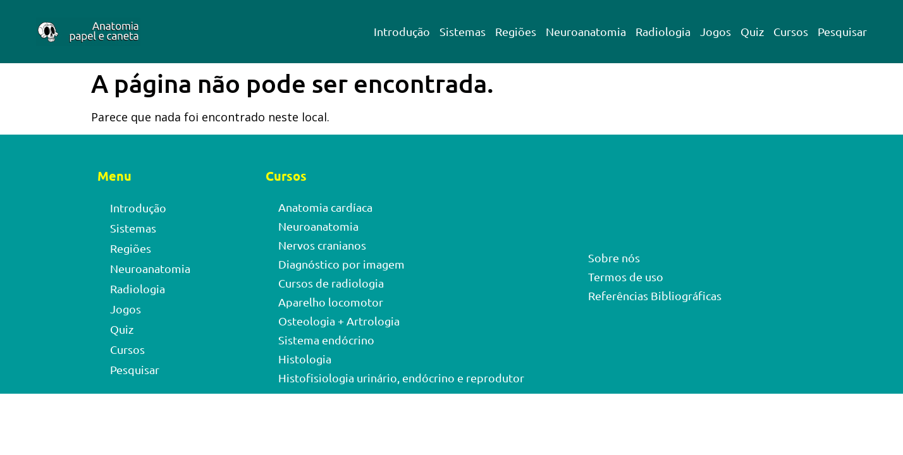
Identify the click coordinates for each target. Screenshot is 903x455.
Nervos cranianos (322, 245)
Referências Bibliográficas (655, 295)
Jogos (715, 31)
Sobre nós (614, 257)
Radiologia (663, 31)
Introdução (402, 31)
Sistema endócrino (326, 339)
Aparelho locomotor (330, 301)
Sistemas (462, 31)
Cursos (790, 31)
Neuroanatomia (586, 31)
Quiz (752, 31)
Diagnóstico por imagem (341, 263)
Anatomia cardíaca (325, 207)
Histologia (304, 358)
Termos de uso (625, 276)
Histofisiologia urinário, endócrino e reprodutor (401, 377)
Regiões (515, 31)
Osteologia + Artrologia (339, 320)
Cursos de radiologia (331, 282)
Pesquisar (842, 31)
